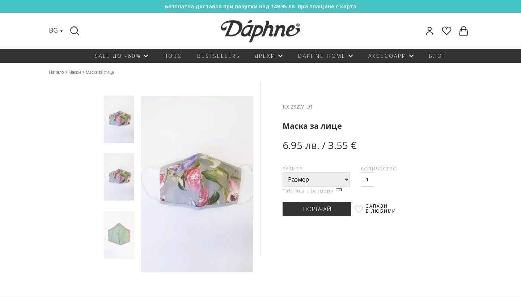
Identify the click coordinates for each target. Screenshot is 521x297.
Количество (379, 169)
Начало (56, 72)
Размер (293, 169)
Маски (74, 72)
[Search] (75, 30)
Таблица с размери (312, 191)
